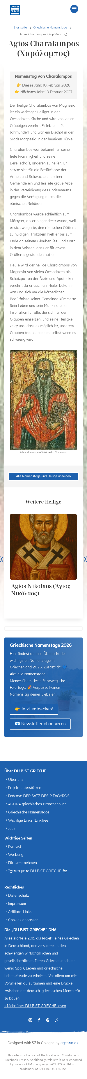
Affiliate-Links (20, 912)
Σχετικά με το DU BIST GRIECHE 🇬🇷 (37, 871)
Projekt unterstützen (24, 788)
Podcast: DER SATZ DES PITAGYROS (38, 796)
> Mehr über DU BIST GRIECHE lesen (35, 1006)
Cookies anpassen (23, 920)
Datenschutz (18, 896)
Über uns (15, 780)
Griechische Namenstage (28, 812)
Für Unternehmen (22, 863)
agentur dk (69, 1043)
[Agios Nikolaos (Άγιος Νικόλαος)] (43, 547)
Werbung (15, 855)
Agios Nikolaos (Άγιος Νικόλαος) (40, 589)
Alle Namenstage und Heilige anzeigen (43, 476)
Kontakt (14, 847)
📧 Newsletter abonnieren (40, 724)
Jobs (11, 829)
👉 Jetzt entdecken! (34, 709)
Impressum (17, 904)
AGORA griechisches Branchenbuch (37, 804)
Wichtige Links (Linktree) (29, 820)
